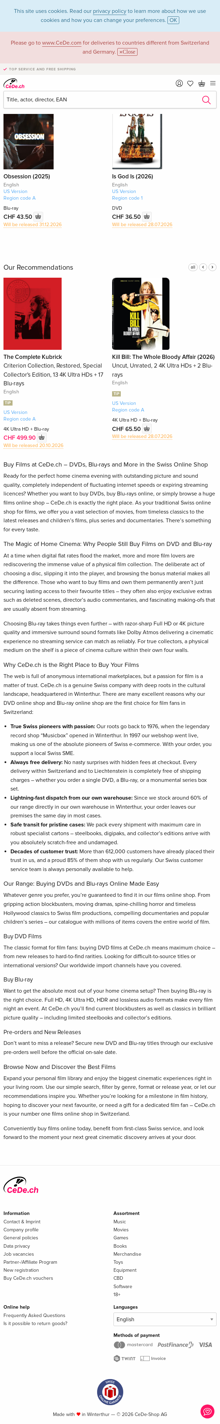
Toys (118, 1262)
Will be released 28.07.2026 (142, 225)
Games (120, 1238)
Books (120, 1246)
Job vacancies (18, 1254)
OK (173, 20)
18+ (116, 1295)
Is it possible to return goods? (35, 1323)
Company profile (21, 1230)
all (193, 267)
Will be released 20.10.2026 (33, 445)
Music (119, 1222)
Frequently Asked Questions (34, 1315)
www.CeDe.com (61, 42)
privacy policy (109, 11)
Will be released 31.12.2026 (32, 225)
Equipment (124, 1270)
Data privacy (16, 1246)
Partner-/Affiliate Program (30, 1262)
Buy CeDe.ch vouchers (28, 1278)
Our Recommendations (38, 267)
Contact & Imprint (21, 1222)
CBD (118, 1278)
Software (122, 1287)
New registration (21, 1270)
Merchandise (127, 1254)
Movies (121, 1230)
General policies (20, 1238)
